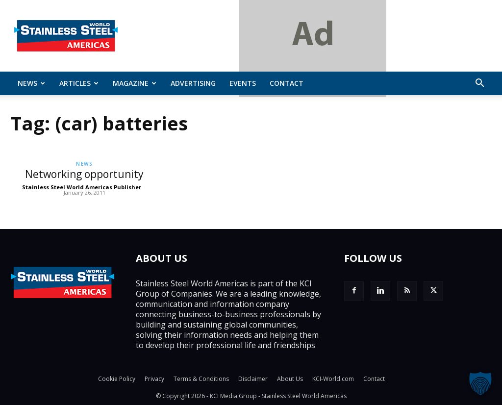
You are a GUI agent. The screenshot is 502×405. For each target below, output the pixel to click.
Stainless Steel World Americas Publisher (81, 187)
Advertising (193, 83)
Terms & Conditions (201, 379)
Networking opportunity (84, 174)
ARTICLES (79, 83)
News (31, 83)
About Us (290, 379)
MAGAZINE (134, 83)
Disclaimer (253, 379)
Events (242, 83)
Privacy (154, 379)
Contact (286, 83)
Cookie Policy (116, 379)
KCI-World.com (333, 379)
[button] (479, 83)
